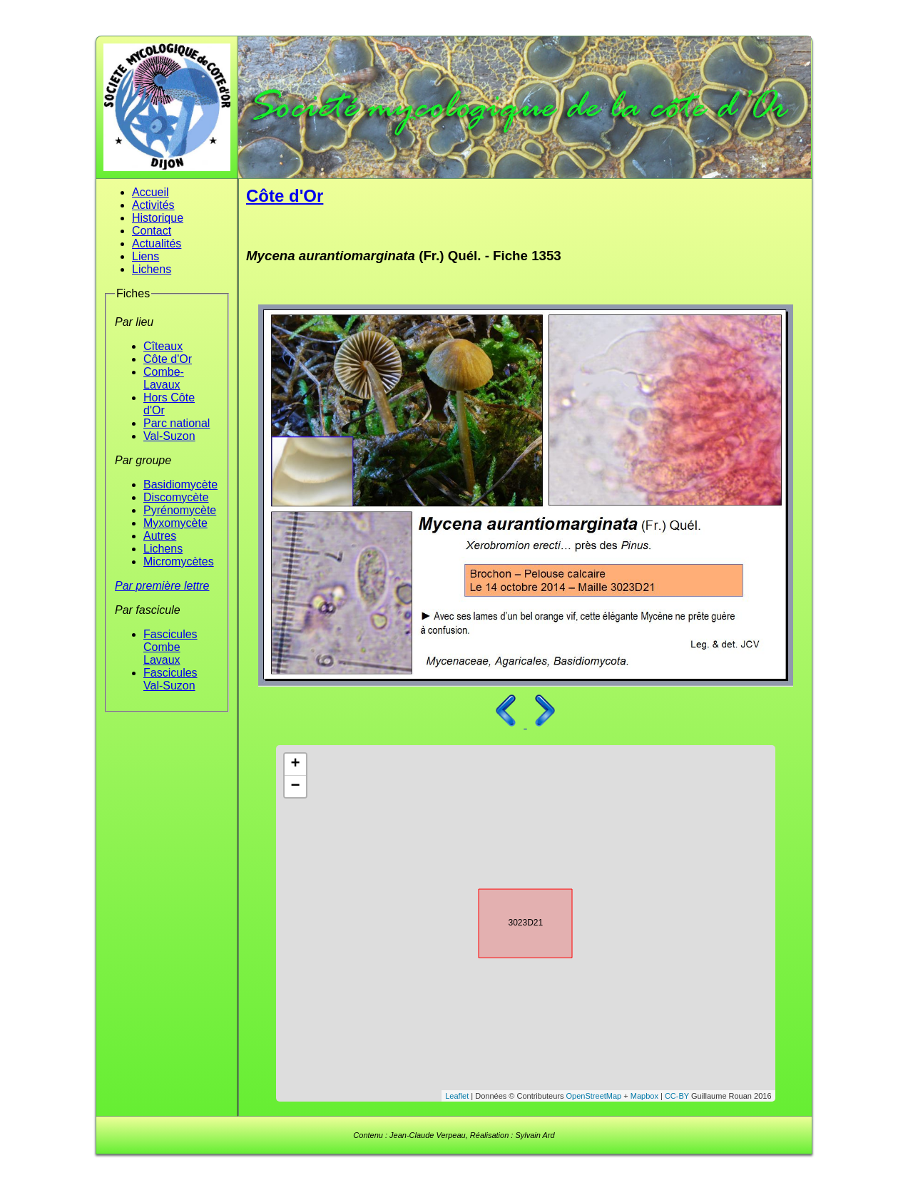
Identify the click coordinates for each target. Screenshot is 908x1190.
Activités (153, 205)
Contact (151, 231)
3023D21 (513, 921)
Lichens (151, 269)
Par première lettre (162, 586)
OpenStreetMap (594, 1096)
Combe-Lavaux (163, 378)
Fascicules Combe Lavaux (170, 647)
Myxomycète (175, 523)
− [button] (295, 786)
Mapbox (644, 1096)
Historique (157, 218)
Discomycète (176, 497)
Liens (145, 256)
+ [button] (295, 764)
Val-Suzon (169, 436)
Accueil (150, 192)
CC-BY (677, 1096)
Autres (159, 536)
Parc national (176, 423)
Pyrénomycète (179, 510)
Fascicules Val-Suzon (170, 679)
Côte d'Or (167, 359)
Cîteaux (163, 346)
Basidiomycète (180, 484)
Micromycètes (178, 561)
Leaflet (457, 1096)
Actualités (156, 243)
